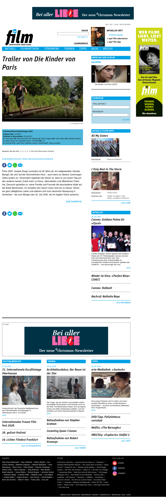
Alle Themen (80, 448)
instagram (121, 473)
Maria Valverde (7, 472)
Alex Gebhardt (26, 462)
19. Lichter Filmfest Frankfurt (20, 439)
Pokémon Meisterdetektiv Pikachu (68, 465)
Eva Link (45, 480)
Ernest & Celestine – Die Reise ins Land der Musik (74, 480)
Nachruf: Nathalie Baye (105, 296)
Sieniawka (80, 477)
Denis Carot (17, 467)
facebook (121, 468)
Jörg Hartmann (33, 470)
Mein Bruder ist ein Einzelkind (81, 475)
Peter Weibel (28, 467)
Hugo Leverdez (54, 143)
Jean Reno (20, 143)
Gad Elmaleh (43, 143)
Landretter (60, 477)
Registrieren (124, 24)
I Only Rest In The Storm (106, 169)
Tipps (83, 48)
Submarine (100, 462)
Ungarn (25, 131)
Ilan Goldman (34, 139)
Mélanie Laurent (31, 143)
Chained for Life (70, 467)
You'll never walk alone (65, 462)
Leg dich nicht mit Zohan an (84, 462)
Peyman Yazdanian (42, 467)
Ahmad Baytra (47, 477)
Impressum (116, 495)
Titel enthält (99, 104)
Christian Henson (74, 139)
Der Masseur (70, 477)
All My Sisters (99, 135)
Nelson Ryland (39, 462)
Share (15, 165)
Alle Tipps (125, 441)
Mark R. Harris (23, 480)
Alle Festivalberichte (31, 446)
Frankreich (7, 131)
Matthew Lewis (36, 475)
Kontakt (95, 495)
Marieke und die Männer (86, 467)
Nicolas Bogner (33, 472)
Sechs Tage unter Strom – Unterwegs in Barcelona (92, 485)
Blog (95, 48)
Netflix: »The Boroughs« (106, 427)
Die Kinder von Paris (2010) (106, 84)
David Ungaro (46, 139)
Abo (107, 24)
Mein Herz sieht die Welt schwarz (85, 472)
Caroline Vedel (23, 475)
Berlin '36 (86, 470)
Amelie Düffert (9, 477)
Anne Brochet (10, 143)
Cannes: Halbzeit (101, 288)
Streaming (51, 48)
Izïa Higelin (49, 475)
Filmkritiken (30, 48)
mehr (128, 268)
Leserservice (81, 43)
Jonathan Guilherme (121, 198)
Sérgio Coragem (114, 196)
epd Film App (115, 42)
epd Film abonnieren (118, 38)
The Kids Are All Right (100, 470)
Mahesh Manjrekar (39, 465)
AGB (123, 495)
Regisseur (97, 112)
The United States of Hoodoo (92, 465)
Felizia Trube (7, 470)
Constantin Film (23, 141)
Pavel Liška (35, 480)
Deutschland (17, 131)
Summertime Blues (65, 472)
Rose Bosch (9, 139)
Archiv (108, 48)
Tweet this (9, 165)
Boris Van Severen (9, 480)
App (111, 24)
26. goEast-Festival (14, 432)
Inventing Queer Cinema (62, 431)
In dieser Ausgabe (116, 35)
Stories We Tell (97, 482)
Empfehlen (20, 165)
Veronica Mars (99, 475)
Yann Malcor (60, 139)
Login (116, 24)
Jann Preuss (34, 477)
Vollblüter (89, 477)
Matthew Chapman (23, 465)
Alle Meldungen (123, 303)
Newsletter (65, 495)
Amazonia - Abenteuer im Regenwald (77, 482)
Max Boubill (45, 470)
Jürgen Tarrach (22, 477)
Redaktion (76, 495)
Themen (69, 48)
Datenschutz (105, 495)
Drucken (25, 165)
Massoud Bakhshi (114, 159)
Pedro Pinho (112, 193)
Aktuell (10, 48)
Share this (4, 165)
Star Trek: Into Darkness (73, 470)
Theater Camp (69, 485)
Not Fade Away (64, 487)
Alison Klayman (20, 470)
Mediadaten (86, 495)
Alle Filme (125, 203)
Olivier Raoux (10, 141)
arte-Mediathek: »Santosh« (108, 369)
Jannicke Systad (47, 472)
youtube (121, 463)
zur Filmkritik (74, 202)
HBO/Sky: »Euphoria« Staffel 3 (110, 434)
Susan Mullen (20, 472)
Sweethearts (99, 477)
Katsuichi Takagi (10, 475)
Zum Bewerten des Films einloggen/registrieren (27, 159)
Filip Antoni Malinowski (10, 462)
